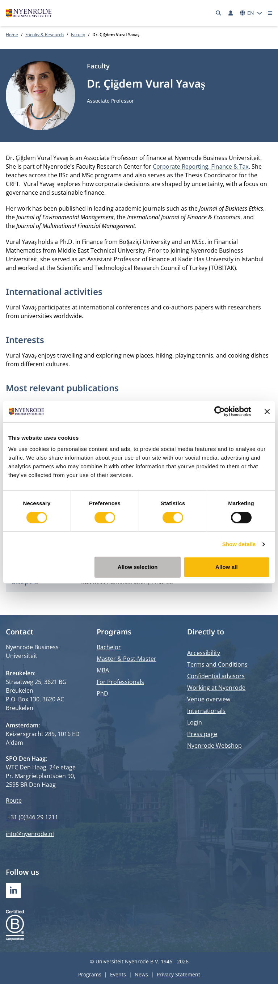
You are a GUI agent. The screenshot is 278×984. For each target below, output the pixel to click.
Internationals (206, 711)
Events (118, 974)
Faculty (78, 34)
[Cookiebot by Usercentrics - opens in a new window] (219, 411)
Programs (89, 974)
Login (194, 722)
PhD (102, 693)
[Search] (218, 13)
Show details (239, 544)
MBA (103, 670)
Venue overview (208, 699)
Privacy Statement (178, 974)
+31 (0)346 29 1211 (32, 817)
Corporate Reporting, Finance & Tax (201, 166)
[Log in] (230, 13)
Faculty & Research (44, 34)
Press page (202, 734)
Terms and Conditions (217, 664)
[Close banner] (267, 411)
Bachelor (109, 647)
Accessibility (203, 653)
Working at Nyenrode (216, 688)
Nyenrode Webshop (214, 745)
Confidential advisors (216, 676)
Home (12, 34)
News (141, 974)
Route (14, 800)
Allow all (226, 567)
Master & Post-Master (126, 659)
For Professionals (120, 682)
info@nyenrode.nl (30, 834)
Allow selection (138, 567)
